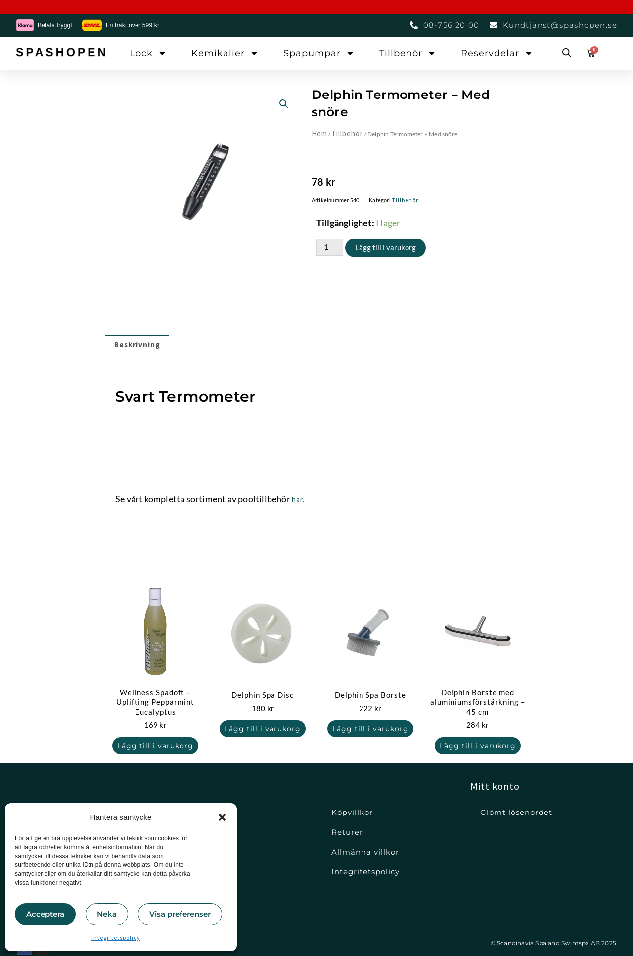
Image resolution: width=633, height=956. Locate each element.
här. (298, 499)
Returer (347, 832)
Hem (319, 133)
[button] (222, 817)
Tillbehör (407, 53)
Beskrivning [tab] (137, 344)
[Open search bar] (567, 53)
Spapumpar (319, 53)
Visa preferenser (180, 914)
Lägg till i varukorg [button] (155, 745)
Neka (107, 914)
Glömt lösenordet (516, 812)
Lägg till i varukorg (385, 247)
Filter (193, 832)
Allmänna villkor (365, 852)
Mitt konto (495, 786)
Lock (148, 53)
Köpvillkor (352, 812)
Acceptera (45, 914)
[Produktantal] (329, 247)
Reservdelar (497, 53)
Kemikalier (225, 53)
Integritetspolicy (115, 937)
